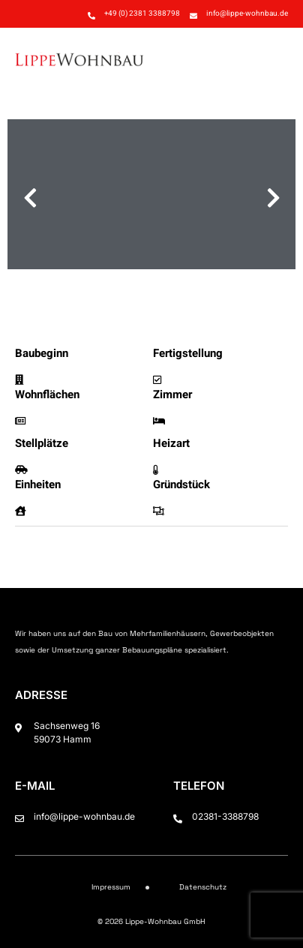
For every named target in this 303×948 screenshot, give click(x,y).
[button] (272, 58)
